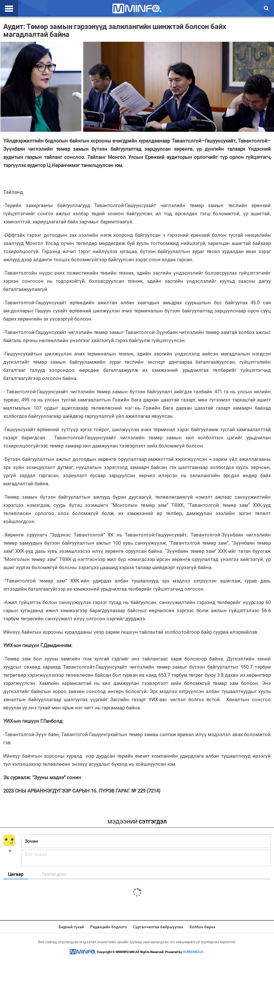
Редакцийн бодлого (108, 927)
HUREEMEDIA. (193, 952)
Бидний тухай (71, 927)
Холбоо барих (202, 927)
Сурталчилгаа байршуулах (158, 927)
